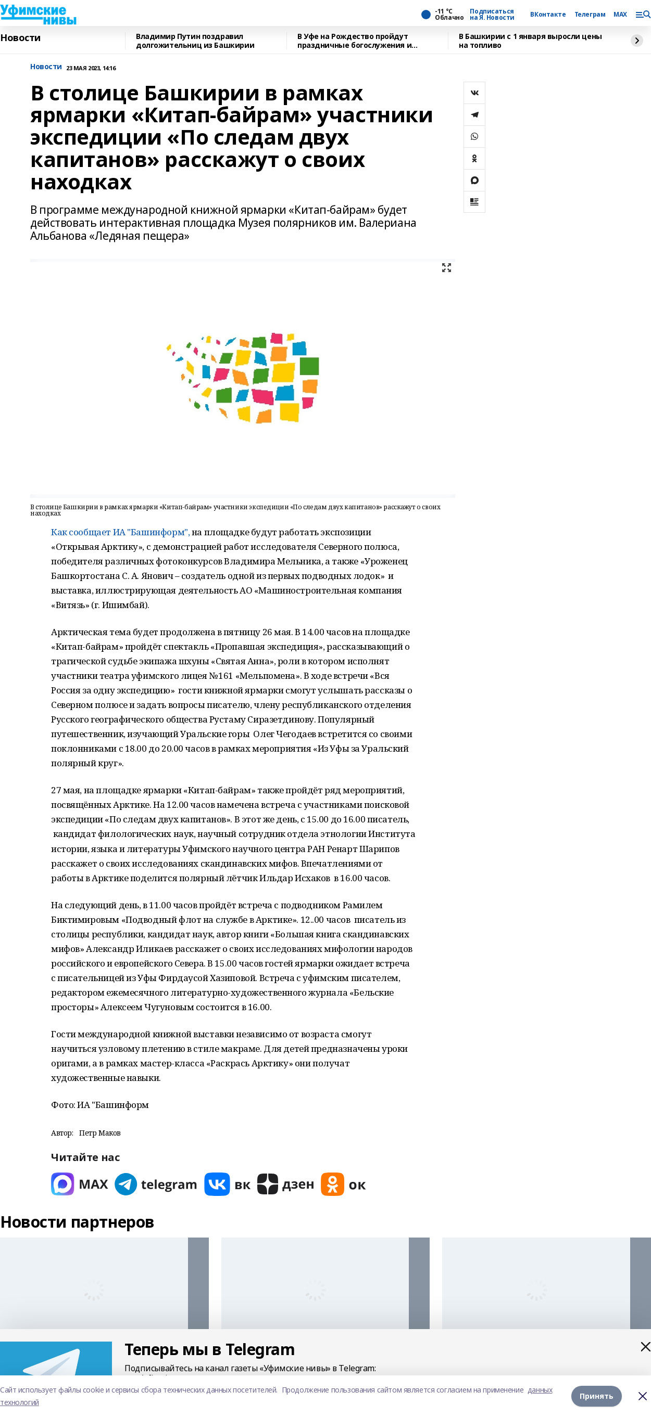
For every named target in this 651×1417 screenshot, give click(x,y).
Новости (20, 38)
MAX (620, 14)
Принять (597, 1396)
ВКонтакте (548, 14)
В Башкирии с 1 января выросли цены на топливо (530, 40)
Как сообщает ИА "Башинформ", (120, 532)
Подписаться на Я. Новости (492, 14)
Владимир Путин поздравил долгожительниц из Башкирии (195, 40)
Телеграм (590, 14)
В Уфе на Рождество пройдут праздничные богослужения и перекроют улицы (354, 40)
